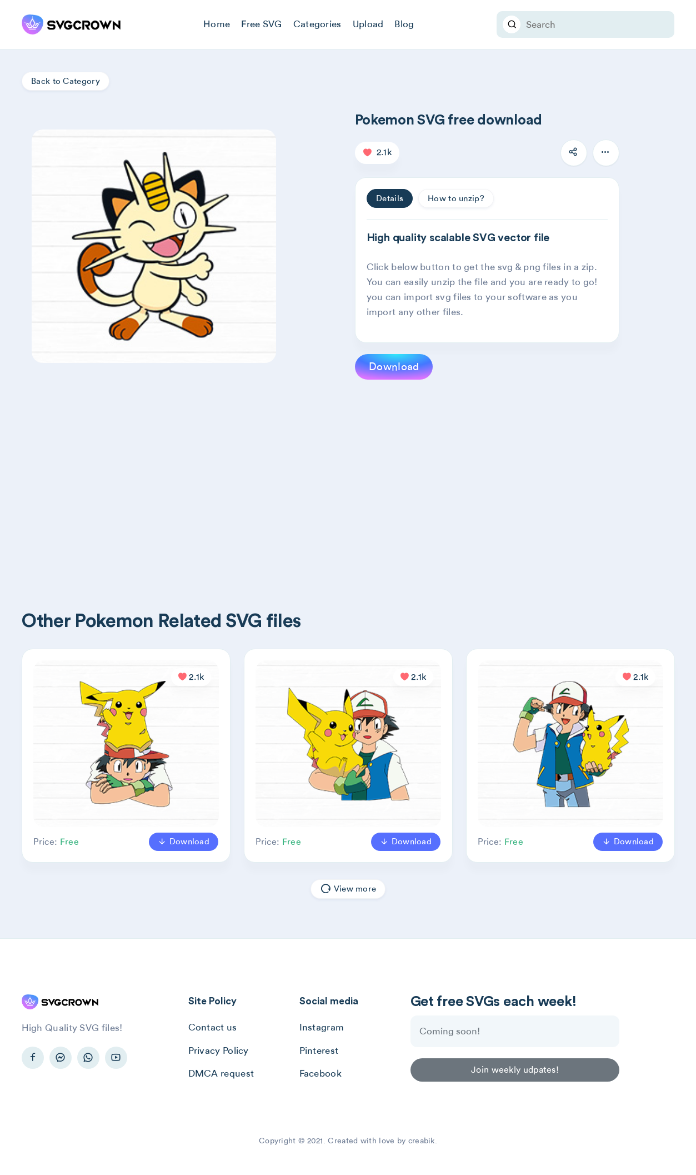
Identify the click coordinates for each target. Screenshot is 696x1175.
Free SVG (261, 23)
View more (348, 889)
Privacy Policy (218, 1050)
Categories (317, 23)
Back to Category (65, 81)
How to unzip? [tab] (456, 198)
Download (394, 366)
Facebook (320, 1073)
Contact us (212, 1027)
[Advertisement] (355, 477)
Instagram (321, 1027)
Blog (404, 23)
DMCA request (221, 1073)
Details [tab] (389, 198)
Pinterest (319, 1050)
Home (216, 23)
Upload (368, 23)
